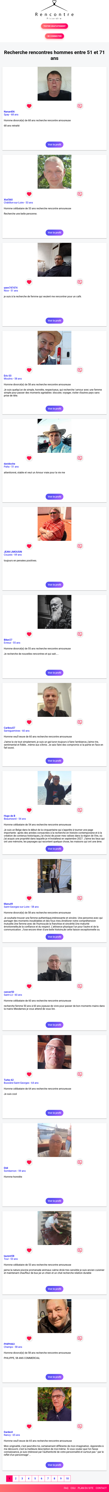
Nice (6, 290)
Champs (8, 1346)
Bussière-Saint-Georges (16, 1082)
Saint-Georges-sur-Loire (16, 906)
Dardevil (8, 1432)
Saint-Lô (8, 994)
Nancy (7, 1435)
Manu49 (8, 903)
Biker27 (8, 639)
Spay (6, 114)
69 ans (18, 554)
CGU (73, 1488)
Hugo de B (9, 815)
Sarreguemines (12, 730)
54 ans (22, 818)
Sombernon (10, 1170)
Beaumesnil (10, 818)
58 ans (18, 378)
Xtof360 (8, 199)
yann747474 (11, 287)
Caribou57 (9, 727)
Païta (7, 466)
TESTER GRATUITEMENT (54, 26)
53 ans (29, 202)
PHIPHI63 (9, 1344)
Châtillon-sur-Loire (14, 202)
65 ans (16, 1435)
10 (67, 1478)
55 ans (16, 642)
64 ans (35, 1082)
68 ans (14, 114)
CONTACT (101, 1488)
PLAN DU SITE (85, 1488)
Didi (6, 1168)
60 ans (26, 730)
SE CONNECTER (54, 36)
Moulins (8, 378)
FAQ (66, 1488)
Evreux (7, 642)
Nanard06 (9, 111)
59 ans (22, 1170)
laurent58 (9, 1256)
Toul (6, 1258)
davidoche (9, 463)
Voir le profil (54, 144)
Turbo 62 (9, 1079)
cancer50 (9, 991)
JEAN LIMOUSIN (13, 551)
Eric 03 (7, 375)
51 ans (14, 290)
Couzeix (8, 554)
